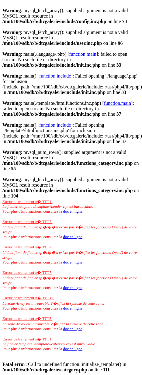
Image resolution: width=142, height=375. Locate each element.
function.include (55, 75)
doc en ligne (72, 211)
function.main (82, 54)
